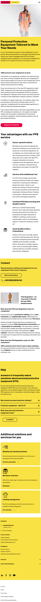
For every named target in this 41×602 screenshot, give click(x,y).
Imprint (2, 589)
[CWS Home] (10, 2)
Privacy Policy (4, 593)
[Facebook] (6, 575)
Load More (10, 419)
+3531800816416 (8, 525)
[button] (39, 2)
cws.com (3, 586)
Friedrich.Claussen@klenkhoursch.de (10, 554)
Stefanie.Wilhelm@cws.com (8, 542)
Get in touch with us (11, 275)
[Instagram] (10, 575)
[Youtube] (14, 575)
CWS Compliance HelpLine (7, 596)
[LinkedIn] (2, 575)
